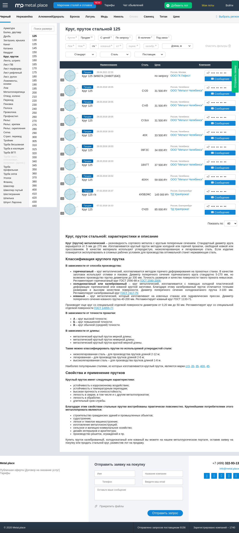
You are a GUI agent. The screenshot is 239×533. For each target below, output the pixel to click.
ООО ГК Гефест (180, 75)
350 (34, 169)
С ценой (106, 37)
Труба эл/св (10, 173)
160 (34, 60)
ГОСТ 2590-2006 (150, 280)
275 (34, 124)
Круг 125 (87, 90)
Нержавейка (24, 16)
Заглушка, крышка (14, 40)
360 (34, 173)
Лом (5, 87)
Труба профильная (10, 168)
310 (34, 145)
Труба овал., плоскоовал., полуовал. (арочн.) (14, 159)
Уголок (7, 178)
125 (34, 36)
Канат (6, 44)
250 (34, 112)
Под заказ (162, 37)
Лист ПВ (8, 64)
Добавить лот (179, 5)
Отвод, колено (11, 96)
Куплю (72, 37)
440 (34, 205)
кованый (106, 46)
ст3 (188, 366)
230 (34, 104)
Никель (119, 16)
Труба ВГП (9, 152)
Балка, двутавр (12, 32)
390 (34, 185)
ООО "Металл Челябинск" (186, 90)
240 (34, 108)
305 (34, 141)
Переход (8, 100)
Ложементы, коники (10, 82)
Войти (229, 5)
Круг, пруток (11, 56)
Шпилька (8, 198)
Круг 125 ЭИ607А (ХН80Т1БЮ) (101, 76)
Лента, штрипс (11, 60)
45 (208, 366)
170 (34, 68)
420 (34, 197)
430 (34, 201)
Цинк (176, 16)
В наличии (145, 37)
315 (34, 149)
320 (34, 153)
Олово (133, 16)
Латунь (90, 16)
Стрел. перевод (12, 136)
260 (34, 116)
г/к (94, 46)
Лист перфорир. (12, 68)
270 (34, 120)
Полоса (7, 108)
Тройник (8, 140)
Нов (81, 46)
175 (34, 72)
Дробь (7, 36)
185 (34, 80)
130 (34, 40)
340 (34, 161)
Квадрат (8, 52)
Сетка (6, 132)
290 (34, 133)
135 (34, 44)
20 (192, 366)
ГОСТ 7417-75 (129, 293)
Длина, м (176, 45)
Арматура (9, 28)
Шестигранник (11, 194)
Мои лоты (208, 5)
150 (34, 52)
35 (197, 366)
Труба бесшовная (13, 144)
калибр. (151, 46)
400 (34, 189)
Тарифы (5, 473)
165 (34, 64)
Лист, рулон (10, 76)
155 (34, 56)
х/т (118, 46)
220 (34, 100)
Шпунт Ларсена (12, 202)
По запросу (123, 37)
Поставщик (148, 54)
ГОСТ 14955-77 (103, 308)
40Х (202, 366)
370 (34, 177)
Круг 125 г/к (89, 194)
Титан (163, 16)
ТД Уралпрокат (179, 194)
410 (34, 193)
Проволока (9, 112)
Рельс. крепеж (11, 124)
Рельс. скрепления (14, 128)
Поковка (8, 104)
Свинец (149, 16)
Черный (5, 16)
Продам (87, 37)
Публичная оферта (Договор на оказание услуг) (30, 470)
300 (34, 137)
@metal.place (229, 468)
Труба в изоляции (13, 148)
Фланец (7, 182)
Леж (71, 46)
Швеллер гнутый (13, 190)
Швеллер (8, 186)
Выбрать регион (229, 16)
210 (34, 96)
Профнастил (10, 116)
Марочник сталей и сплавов (74, 5)
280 (34, 129)
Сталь (114, 54)
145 (34, 48)
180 (34, 76)
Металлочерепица (14, 91)
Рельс (6, 120)
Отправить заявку (235, 76)
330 (34, 157)
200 (34, 92)
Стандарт (79, 54)
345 (34, 165)
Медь (104, 16)
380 (34, 181)
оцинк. (133, 46)
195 (34, 88)
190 (34, 84)
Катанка (8, 48)
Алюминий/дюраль (51, 16)
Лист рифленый (12, 72)
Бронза (75, 16)
